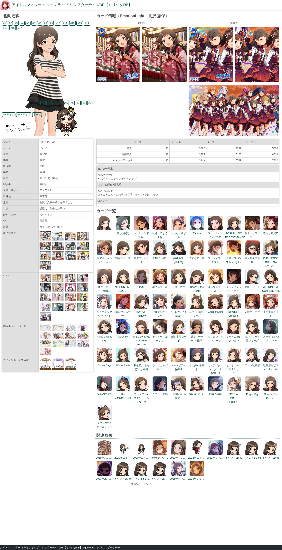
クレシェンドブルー (141, 233)
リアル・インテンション (104, 258)
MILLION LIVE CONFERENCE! (271, 287)
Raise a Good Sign (104, 336)
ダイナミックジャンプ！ (104, 311)
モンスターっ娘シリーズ (252, 336)
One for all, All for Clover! (271, 336)
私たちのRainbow (141, 311)
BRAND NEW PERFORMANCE (235, 233)
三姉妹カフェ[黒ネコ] (178, 258)
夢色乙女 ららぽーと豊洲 (142, 365)
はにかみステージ (123, 311)
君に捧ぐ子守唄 (196, 365)
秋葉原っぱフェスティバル (270, 365)
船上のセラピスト (252, 233)
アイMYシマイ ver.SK (179, 311)
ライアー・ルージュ (160, 336)
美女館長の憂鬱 (252, 258)
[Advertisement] (141, 513)
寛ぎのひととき (141, 258)
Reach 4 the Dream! (197, 287)
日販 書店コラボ (178, 336)
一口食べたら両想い (178, 394)
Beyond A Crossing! (234, 311)
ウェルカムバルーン (160, 365)
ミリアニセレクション (233, 336)
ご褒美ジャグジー (160, 311)
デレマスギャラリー (108, 547)
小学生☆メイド (270, 311)
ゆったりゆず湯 (178, 233)
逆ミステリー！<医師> (197, 336)
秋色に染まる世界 (160, 233)
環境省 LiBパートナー (196, 394)
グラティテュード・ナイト (233, 287)
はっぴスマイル (215, 287)
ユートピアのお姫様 (178, 365)
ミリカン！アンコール (215, 336)
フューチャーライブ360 (215, 233)
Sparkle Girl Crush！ (270, 394)
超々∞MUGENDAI (123, 394)
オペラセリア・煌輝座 (104, 287)
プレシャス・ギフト (215, 258)
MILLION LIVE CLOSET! (123, 287)
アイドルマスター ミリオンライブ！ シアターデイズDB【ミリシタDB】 (72, 5)
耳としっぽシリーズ (196, 311)
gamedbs (89, 547)
